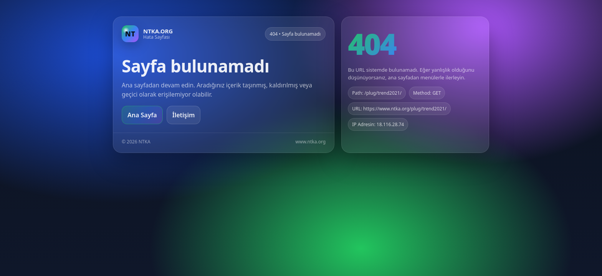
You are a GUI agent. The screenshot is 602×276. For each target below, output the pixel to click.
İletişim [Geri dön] (183, 115)
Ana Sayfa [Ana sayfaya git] (142, 115)
